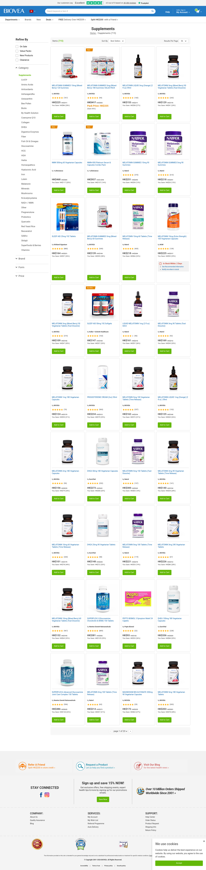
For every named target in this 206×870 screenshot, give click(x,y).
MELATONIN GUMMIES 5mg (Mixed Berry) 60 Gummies (101, 237)
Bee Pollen (26, 103)
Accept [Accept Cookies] (179, 863)
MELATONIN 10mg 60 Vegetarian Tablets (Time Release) (65, 546)
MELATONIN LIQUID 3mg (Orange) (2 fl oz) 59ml (138, 86)
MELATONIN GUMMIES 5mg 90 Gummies (170, 164)
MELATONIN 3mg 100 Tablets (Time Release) (102, 693)
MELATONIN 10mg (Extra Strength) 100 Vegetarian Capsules (172, 237)
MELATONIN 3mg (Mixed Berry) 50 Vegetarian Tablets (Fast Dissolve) (66, 324)
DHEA (24, 127)
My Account (92, 817)
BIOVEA (56, 94)
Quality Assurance (37, 820)
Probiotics (26, 217)
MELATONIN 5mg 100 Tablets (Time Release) (137, 546)
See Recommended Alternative (173, 267)
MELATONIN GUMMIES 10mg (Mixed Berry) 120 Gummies (67, 86)
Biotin (24, 108)
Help (167, 12)
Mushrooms (27, 193)
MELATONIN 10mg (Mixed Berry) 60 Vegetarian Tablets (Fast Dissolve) (66, 619)
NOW (161, 245)
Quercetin (25, 221)
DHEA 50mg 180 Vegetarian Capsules (102, 471)
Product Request (152, 823)
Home (93, 33)
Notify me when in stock (170, 269)
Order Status (150, 820)
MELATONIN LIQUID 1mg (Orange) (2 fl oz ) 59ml (173, 398)
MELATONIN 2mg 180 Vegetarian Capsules (65, 472)
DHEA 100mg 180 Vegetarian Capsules (170, 619)
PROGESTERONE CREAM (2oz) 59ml (102, 397)
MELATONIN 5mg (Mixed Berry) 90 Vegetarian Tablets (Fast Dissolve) (172, 86)
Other (23, 207)
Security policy (121, 865)
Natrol (127, 171)
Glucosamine (27, 146)
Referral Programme (96, 823)
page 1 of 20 (120, 731)
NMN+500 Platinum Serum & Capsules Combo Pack (99, 164)
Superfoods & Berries (31, 245)
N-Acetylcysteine (29, 198)
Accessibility (84, 865)
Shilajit (24, 240)
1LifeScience (58, 171)
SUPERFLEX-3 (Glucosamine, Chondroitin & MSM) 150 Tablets (100, 619)
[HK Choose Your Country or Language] (32, 11)
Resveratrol (26, 231)
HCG (23, 151)
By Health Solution (29, 113)
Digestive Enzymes (30, 132)
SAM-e (24, 236)
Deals (49, 19)
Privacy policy (108, 865)
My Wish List (93, 820)
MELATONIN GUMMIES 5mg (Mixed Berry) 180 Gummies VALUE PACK (101, 86)
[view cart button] (199, 11)
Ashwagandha (28, 94)
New (39, 19)
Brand (20, 258)
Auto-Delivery (93, 827)
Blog (32, 823)
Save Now (103, 799)
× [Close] (204, 841)
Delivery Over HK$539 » (72, 19)
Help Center (150, 817)
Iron (23, 174)
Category (22, 67)
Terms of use (96, 865)
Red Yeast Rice (28, 226)
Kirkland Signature (60, 245)
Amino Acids (27, 84)
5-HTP (24, 80)
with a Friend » (104, 19)
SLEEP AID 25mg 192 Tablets (64, 236)
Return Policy (150, 830)
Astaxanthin (26, 99)
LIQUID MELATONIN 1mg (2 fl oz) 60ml (136, 324)
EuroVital (92, 479)
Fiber (23, 136)
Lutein (24, 179)
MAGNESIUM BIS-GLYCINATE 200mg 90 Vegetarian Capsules (138, 693)
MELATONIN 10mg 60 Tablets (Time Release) (137, 237)
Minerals (25, 188)
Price (20, 275)
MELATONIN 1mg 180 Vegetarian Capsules (65, 398)
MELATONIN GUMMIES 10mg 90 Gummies (136, 164)
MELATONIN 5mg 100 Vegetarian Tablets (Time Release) (136, 398)
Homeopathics (28, 165)
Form (20, 267)
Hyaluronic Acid (28, 169)
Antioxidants (27, 89)
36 (183, 41)
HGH (23, 155)
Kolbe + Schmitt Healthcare (99, 332)
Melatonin (26, 184)
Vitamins (25, 250)
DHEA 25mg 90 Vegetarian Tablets (101, 545)
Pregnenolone (27, 212)
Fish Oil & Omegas (29, 141)
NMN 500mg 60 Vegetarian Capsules (67, 163)
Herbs (24, 160)
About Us (34, 817)
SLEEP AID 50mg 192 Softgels (99, 323)
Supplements (25, 75)
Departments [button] (12, 19)
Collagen (25, 122)
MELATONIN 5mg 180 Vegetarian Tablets (171, 693)
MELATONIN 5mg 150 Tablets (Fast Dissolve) (137, 472)
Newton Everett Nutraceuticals (100, 627)
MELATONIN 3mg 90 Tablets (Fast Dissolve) (172, 324)
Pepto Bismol (129, 627)
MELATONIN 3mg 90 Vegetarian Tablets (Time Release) (171, 472)
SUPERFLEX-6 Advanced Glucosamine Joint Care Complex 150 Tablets (67, 693)
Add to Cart (58, 116)
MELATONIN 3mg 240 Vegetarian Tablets (171, 546)
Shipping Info (150, 827)
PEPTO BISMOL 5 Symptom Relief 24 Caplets (138, 619)
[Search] (152, 11)
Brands (28, 19)
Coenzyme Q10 (28, 117)
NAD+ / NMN (27, 203)
